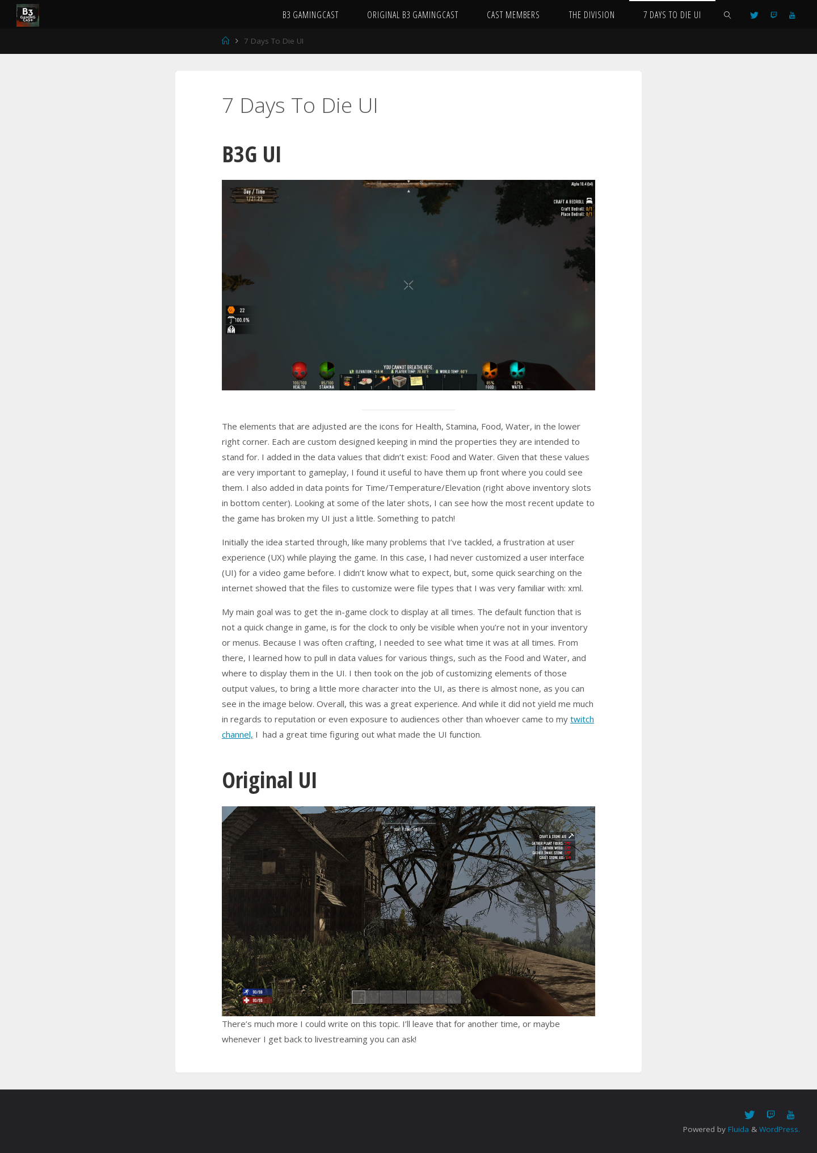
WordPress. (779, 1129)
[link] (727, 14)
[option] (408, 285)
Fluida (737, 1129)
